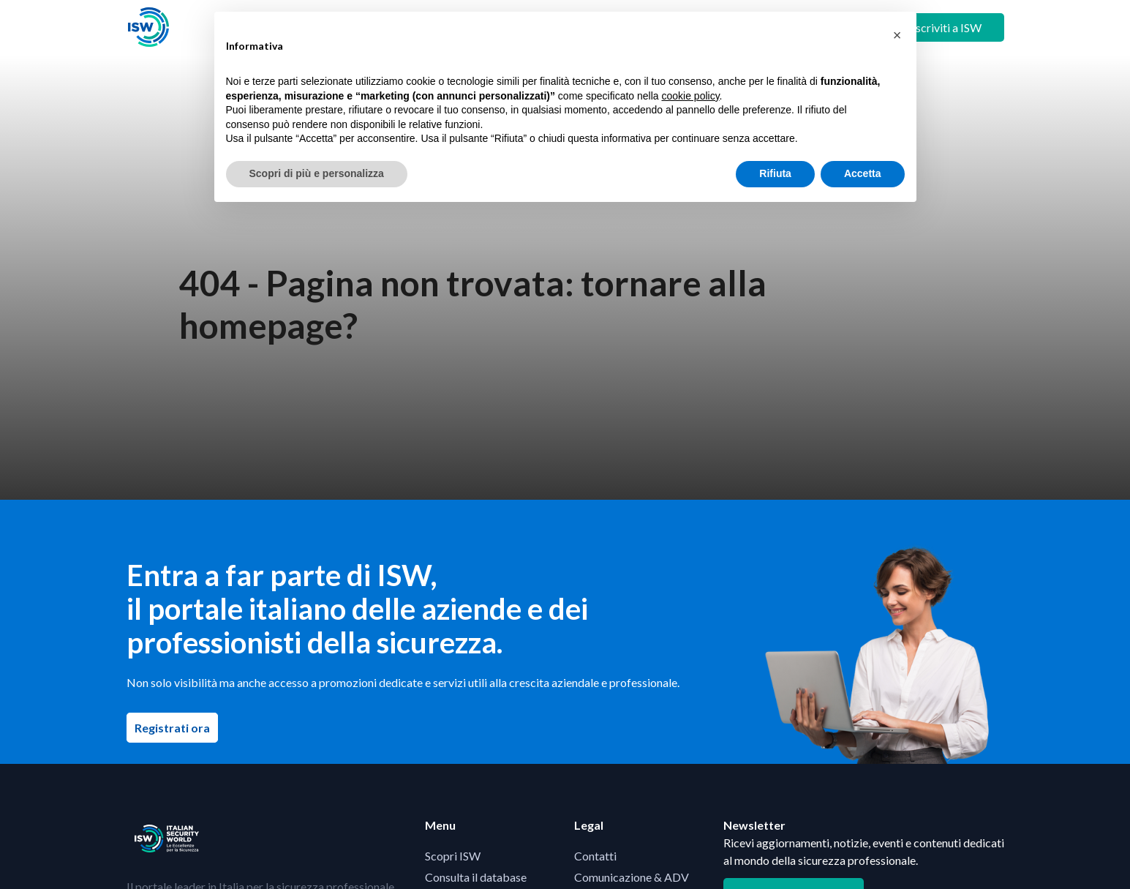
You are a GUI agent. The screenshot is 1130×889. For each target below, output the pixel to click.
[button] (897, 35)
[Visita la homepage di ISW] (148, 27)
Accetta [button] (862, 173)
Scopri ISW (453, 856)
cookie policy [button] (690, 96)
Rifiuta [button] (775, 173)
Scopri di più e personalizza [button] (316, 173)
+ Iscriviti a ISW (942, 27)
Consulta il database (476, 877)
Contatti (595, 856)
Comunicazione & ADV (631, 877)
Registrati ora (176, 727)
